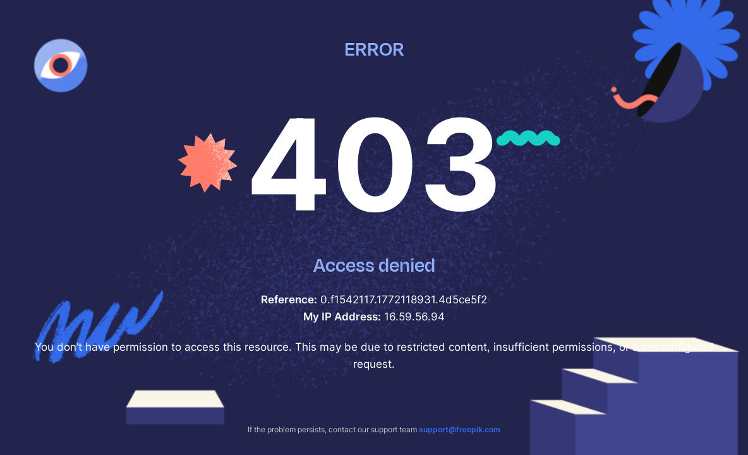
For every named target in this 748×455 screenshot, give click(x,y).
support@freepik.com (459, 429)
